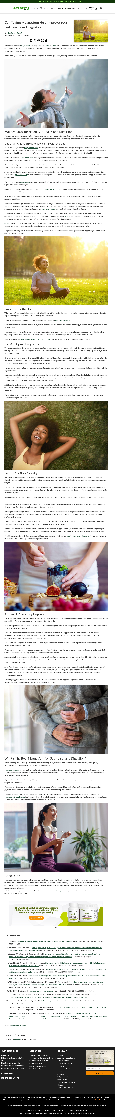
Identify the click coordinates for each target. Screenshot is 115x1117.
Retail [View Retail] (60, 1071)
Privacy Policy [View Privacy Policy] (50, 1110)
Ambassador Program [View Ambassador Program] (65, 1063)
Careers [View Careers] (60, 1085)
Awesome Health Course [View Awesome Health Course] (66, 1058)
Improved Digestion (18, 1025)
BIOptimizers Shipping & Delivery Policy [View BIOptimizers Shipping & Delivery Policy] (13, 1059)
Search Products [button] (50, 8)
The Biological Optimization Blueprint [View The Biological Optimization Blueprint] (42, 1058)
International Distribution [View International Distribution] (66, 1069)
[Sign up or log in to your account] (94, 8)
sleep (54, 46)
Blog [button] (63, 8)
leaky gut (11, 500)
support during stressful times (49, 189)
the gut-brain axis (31, 148)
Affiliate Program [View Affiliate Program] (63, 1061)
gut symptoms (27, 157)
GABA (7, 223)
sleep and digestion (62, 320)
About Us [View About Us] (61, 1055)
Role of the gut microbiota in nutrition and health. (60, 1001)
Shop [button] (36, 8)
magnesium (25, 46)
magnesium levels (48, 209)
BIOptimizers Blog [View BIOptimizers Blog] (35, 1063)
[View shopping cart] (102, 8)
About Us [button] (84, 8)
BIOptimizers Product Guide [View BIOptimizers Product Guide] (39, 1061)
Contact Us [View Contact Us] (5, 1055)
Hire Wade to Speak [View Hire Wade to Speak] (36, 1069)
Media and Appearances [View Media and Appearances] (38, 1066)
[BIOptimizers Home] (19, 8)
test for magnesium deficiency (78, 536)
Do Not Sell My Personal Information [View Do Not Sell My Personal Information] (14, 1068)
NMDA (67, 216)
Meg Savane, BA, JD (14, 33)
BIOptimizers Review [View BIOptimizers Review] (65, 1077)
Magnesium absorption (13, 770)
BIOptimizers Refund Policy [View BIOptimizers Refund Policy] (11, 1063)
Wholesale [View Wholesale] (61, 1066)
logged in (17, 1039)
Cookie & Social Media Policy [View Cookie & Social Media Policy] (79, 1110)
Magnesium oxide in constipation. (41, 991)
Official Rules (99, 1100)
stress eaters (25, 182)
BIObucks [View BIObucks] (61, 1074)
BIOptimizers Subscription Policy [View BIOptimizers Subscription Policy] (12, 1066)
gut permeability (21, 175)
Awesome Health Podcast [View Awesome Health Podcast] (38, 1055)
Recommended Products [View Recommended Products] (66, 1082)
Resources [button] (73, 8)
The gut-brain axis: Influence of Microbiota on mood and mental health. (45, 941)
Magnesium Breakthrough (14, 797)
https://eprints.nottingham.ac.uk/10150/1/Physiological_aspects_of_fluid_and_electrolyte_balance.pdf (48, 997)
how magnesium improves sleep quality (36, 339)
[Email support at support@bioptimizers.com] (70, 1)
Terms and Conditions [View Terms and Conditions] (34, 1110)
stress (47, 46)
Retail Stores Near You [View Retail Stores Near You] (65, 1088)
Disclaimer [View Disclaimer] (61, 1110)
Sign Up (99, 1073)
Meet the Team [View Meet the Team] (63, 1080)
